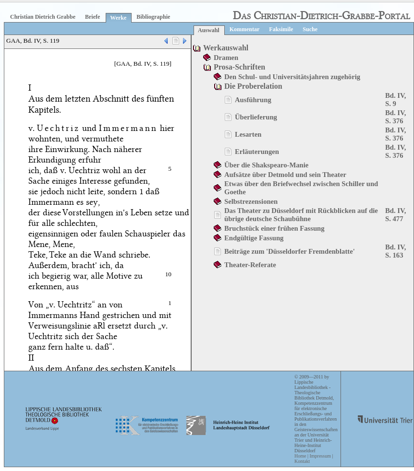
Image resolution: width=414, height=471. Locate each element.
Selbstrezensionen (251, 201)
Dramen (226, 57)
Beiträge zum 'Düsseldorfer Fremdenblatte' (289, 251)
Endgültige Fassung (253, 238)
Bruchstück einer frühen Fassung (274, 228)
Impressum (319, 456)
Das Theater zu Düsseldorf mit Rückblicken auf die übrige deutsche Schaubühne (301, 215)
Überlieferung (256, 117)
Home (300, 456)
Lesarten (248, 134)
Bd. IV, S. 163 (395, 251)
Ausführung (253, 100)
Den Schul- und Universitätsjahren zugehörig (292, 77)
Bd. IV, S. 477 (395, 215)
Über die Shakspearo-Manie (266, 165)
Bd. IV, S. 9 (395, 99)
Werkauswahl (225, 48)
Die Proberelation (253, 86)
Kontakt (302, 461)
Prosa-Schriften (239, 67)
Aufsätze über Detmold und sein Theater (285, 174)
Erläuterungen (257, 151)
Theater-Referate (250, 265)
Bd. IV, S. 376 (395, 117)
